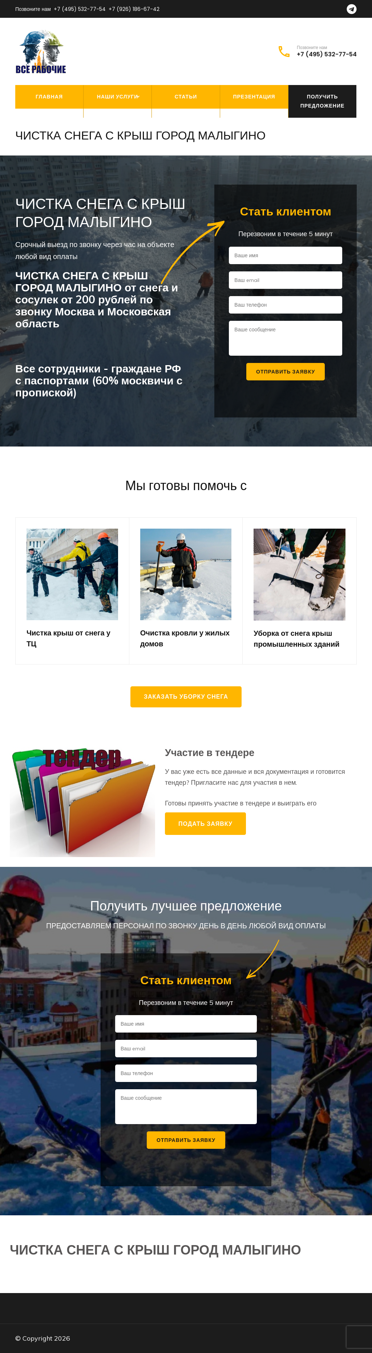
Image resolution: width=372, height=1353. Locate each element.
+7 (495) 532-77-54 (80, 9)
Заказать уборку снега (186, 696)
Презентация (254, 96)
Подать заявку (205, 823)
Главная (49, 96)
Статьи (186, 96)
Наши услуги (117, 96)
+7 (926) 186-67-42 (134, 9)
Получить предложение (322, 101)
